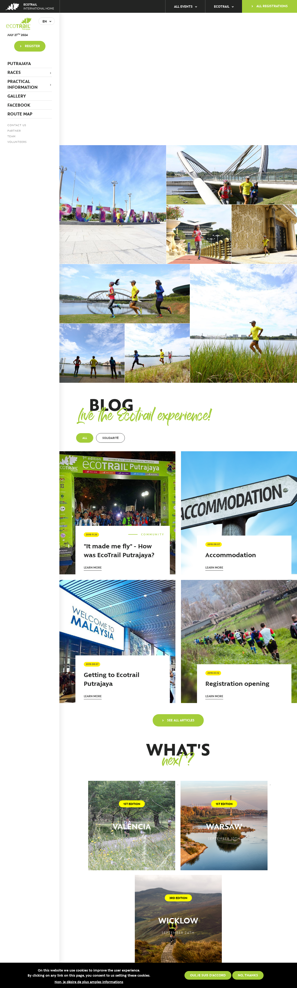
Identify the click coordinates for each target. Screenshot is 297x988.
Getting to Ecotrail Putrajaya (111, 678)
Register (32, 45)
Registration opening (237, 683)
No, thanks (248, 975)
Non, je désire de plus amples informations (89, 981)
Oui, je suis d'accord (208, 975)
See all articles (180, 720)
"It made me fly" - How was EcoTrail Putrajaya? (119, 550)
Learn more (93, 567)
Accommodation (230, 554)
